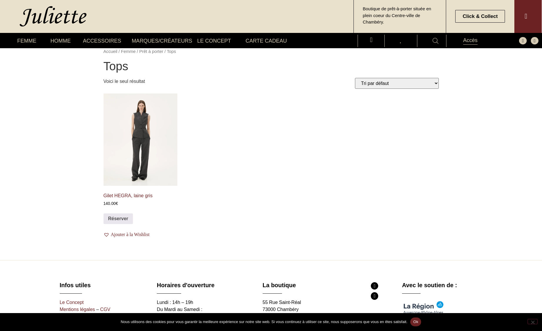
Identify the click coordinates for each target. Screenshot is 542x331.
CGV (105, 309)
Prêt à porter (151, 51)
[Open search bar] (435, 41)
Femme (128, 51)
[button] (127, 234)
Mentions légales (77, 309)
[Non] (533, 321)
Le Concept (72, 302)
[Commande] (397, 83)
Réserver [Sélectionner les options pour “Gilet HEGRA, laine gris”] (118, 218)
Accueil (110, 51)
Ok (415, 322)
